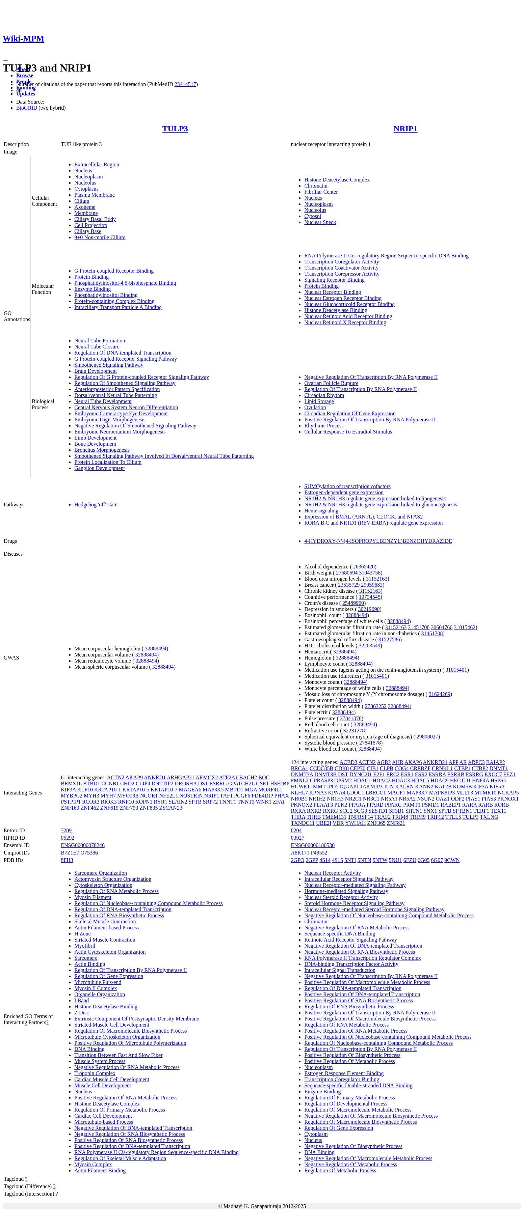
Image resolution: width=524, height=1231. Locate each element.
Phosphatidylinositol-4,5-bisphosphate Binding (125, 283)
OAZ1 (443, 799)
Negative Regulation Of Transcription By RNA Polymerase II (371, 377)
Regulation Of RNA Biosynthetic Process (119, 915)
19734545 (370, 597)
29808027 (427, 736)
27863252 (376, 706)
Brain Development (95, 371)
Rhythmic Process (323, 425)
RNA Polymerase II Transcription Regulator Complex (362, 958)
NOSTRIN (191, 796)
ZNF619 (109, 808)
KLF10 (85, 789)
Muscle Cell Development (102, 1085)
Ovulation (315, 407)
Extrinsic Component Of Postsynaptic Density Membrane (136, 1019)
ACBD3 (348, 762)
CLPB (386, 768)
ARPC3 (476, 762)
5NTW (380, 860)
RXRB (314, 811)
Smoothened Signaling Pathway (108, 365)
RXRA (298, 811)
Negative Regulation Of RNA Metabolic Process (127, 1067)
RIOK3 (109, 802)
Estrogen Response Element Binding (344, 1073)
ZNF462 (90, 808)
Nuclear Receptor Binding (332, 292)
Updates (25, 93)
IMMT (318, 786)
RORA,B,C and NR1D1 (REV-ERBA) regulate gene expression (373, 523)
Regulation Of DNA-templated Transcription (123, 353)
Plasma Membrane (94, 195)
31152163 (376, 579)
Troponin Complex (94, 1073)
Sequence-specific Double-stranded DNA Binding (358, 1085)
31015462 (464, 627)
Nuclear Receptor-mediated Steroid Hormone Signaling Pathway (374, 909)
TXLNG (489, 817)
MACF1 (396, 792)
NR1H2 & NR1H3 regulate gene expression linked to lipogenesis (375, 498)
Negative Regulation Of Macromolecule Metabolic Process (368, 1158)
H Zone (82, 933)
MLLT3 (464, 792)
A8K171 (300, 853)
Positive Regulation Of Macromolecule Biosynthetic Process (370, 1019)
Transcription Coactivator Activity (341, 268)
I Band (81, 1000)
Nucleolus (85, 183)
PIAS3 (488, 799)
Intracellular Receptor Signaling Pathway (348, 879)
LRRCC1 (376, 792)
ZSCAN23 (170, 808)
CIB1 (372, 768)
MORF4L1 (270, 789)
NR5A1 (389, 799)
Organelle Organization (99, 994)
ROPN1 (144, 802)
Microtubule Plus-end (97, 982)
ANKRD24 (435, 762)
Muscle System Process (99, 1061)
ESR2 (421, 774)
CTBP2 (480, 768)
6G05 (424, 860)
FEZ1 (509, 774)
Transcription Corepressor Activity (341, 274)
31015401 (456, 670)
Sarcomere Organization (100, 873)
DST (203, 783)
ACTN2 (116, 777)
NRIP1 (406, 128)
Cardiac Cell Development (103, 1116)
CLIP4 (143, 783)
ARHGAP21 (180, 777)
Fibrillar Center (321, 192)
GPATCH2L (241, 783)
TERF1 (481, 811)
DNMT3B (325, 774)
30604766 (441, 627)
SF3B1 (396, 811)
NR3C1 (371, 799)
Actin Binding (89, 964)
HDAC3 (401, 780)
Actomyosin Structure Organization (112, 879)
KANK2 (424, 786)
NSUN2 (426, 799)
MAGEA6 (190, 789)
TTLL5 (453, 817)
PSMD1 (431, 805)
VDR (338, 823)
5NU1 (395, 860)
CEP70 (357, 768)
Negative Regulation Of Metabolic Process (350, 1164)
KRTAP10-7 (164, 789)
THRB (314, 817)
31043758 (370, 573)
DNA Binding (89, 1049)
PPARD (375, 805)
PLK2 (340, 805)
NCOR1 (149, 796)
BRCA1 (299, 768)
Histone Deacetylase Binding (335, 310)
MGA (251, 789)
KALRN (404, 786)
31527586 (389, 639)
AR (463, 762)
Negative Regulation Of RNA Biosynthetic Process (129, 1134)
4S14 (325, 860)
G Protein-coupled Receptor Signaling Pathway (125, 359)
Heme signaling (321, 510)
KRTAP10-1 (107, 789)
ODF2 (458, 799)
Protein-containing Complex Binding (114, 301)
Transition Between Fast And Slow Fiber (118, 1055)
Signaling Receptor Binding (334, 280)
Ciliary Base (87, 231)
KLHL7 (299, 792)
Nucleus (83, 170)
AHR (397, 762)
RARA (469, 805)
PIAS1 (473, 799)
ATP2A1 (228, 777)
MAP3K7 (417, 792)
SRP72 (210, 802)
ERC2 (392, 774)
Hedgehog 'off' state (95, 504)
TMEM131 (334, 817)
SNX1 (430, 811)
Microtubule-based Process (103, 1122)
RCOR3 (91, 802)
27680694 (347, 573)
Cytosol (312, 216)
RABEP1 (451, 805)
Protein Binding (91, 277)
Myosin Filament (92, 897)
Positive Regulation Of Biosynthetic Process (352, 1055)
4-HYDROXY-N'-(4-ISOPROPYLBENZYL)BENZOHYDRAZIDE (378, 541)
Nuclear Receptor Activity (332, 873)
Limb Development (95, 438)
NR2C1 (353, 799)
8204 (296, 830)
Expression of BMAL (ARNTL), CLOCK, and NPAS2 (363, 517)
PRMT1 (412, 805)
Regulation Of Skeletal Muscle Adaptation (120, 1158)
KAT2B (443, 786)
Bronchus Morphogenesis (102, 450)
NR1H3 (335, 799)
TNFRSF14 (360, 817)
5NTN (364, 860)
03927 (297, 838)
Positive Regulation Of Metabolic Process (349, 1061)
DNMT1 (499, 768)
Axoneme (84, 207)
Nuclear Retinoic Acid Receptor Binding (348, 316)
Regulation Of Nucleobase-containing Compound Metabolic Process (148, 903)
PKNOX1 (508, 799)
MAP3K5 (213, 789)
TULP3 (175, 128)
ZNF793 (129, 808)
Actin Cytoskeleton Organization (110, 952)
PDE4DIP (262, 796)
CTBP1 (462, 768)
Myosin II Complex (95, 988)
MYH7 (108, 796)
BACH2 (248, 777)
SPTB (195, 802)
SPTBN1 (462, 811)
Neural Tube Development (103, 401)
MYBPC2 (71, 796)
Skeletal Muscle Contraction (105, 921)
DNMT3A (302, 774)
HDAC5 (420, 780)
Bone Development (95, 444)
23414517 (185, 84)
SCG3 (360, 811)
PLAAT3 (323, 805)
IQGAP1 (349, 786)
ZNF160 (70, 808)
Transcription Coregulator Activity (341, 261)
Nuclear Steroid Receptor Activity (341, 897)
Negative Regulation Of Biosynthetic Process (353, 1146)
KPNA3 (318, 792)
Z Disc (81, 1012)
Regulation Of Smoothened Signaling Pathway (125, 383)
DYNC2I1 (360, 774)
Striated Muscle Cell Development (111, 1025)
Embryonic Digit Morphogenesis (110, 419)
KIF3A (68, 789)
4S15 (337, 860)
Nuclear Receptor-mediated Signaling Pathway (354, 885)
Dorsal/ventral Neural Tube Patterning (115, 395)
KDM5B (462, 786)
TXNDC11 (303, 823)
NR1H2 (317, 799)
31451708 (418, 627)
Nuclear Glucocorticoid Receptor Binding (349, 304)
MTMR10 (485, 792)
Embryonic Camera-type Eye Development (121, 413)
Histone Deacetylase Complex (337, 180)
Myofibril (84, 946)
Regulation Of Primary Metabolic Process (119, 1110)
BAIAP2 (495, 762)
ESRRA (437, 774)
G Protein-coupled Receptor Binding (114, 271)
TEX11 (498, 811)
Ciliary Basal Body (95, 219)
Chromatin (315, 186)
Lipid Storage (319, 401)
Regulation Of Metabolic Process (340, 1170)
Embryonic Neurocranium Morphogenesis (119, 432)
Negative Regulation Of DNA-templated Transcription (133, 1128)
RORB (501, 805)
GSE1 (262, 783)
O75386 (89, 853)
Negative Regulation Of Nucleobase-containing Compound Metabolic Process (388, 915)
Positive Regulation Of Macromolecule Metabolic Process (367, 982)
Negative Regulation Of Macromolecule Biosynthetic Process (371, 1116)
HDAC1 (362, 780)
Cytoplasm (86, 189)
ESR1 (407, 774)
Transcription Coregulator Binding (341, 1079)
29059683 (372, 585)
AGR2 (384, 762)
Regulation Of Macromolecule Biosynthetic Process (130, 1031)
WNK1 (263, 802)
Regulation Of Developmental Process (345, 1104)
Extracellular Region (96, 164)
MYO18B (128, 796)
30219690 (368, 609)
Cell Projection (90, 225)
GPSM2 (343, 780)
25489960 (353, 603)
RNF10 (126, 802)
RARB (485, 805)
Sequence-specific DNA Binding (339, 933)
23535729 (349, 585)
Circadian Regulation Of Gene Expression (349, 413)
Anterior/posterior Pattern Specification (117, 389)
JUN (389, 786)
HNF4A (480, 780)
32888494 (155, 648)
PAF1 (226, 796)
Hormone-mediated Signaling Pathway (346, 891)
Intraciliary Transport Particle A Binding (118, 307)
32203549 (370, 645)
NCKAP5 (508, 792)
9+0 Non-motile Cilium (99, 237)
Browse (24, 75)
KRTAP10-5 (136, 789)
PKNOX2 (301, 805)
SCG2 (345, 811)
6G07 (437, 860)
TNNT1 (227, 802)
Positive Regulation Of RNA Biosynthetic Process (128, 1140)
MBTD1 (234, 789)
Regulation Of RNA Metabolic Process (116, 891)
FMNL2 (299, 780)
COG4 (402, 768)
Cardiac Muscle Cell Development (111, 1079)
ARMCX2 (206, 777)
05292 (67, 838)
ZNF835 (148, 808)
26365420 (364, 566)
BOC (263, 777)
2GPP (312, 860)
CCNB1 (110, 783)
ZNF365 (376, 823)
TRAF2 (382, 817)
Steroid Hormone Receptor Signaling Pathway (354, 903)
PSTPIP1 (71, 802)
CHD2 (127, 783)
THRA (298, 817)
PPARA (357, 805)
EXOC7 (493, 774)
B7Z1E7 (70, 853)
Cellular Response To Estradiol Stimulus (348, 432)
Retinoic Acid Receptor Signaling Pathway (350, 940)
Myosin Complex (93, 1164)
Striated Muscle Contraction (104, 940)
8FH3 (67, 860)
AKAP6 (413, 762)
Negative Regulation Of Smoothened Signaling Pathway (135, 425)
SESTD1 (378, 811)
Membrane (86, 213)
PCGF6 (242, 796)
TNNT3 (246, 802)
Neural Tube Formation (99, 340)
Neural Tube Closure (96, 346)
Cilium (81, 201)
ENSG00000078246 (83, 845)
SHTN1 (413, 811)
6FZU (409, 860)
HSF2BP (279, 783)
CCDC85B (321, 768)
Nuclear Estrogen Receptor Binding (343, 298)
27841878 (351, 718)
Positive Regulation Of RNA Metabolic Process (125, 1097)
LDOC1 (355, 792)
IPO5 (333, 786)
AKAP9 (134, 777)
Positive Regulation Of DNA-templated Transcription (132, 1146)
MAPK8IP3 (442, 792)
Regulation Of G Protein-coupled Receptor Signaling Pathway (141, 377)
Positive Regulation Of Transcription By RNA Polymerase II (370, 419)
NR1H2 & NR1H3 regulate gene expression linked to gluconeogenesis (380, 504)
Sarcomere (85, 958)
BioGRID (26, 108)
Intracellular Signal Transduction (339, 970)
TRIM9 (418, 817)
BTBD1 (91, 783)
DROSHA (186, 783)
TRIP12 (435, 817)
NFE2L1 (168, 796)
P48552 (319, 853)
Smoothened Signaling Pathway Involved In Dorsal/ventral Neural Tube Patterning (164, 456)
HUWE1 (300, 786)
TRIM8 (400, 817)
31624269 (439, 694)
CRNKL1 (442, 768)
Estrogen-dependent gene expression (344, 492)
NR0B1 (299, 799)
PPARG (393, 805)
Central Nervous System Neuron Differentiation (126, 407)
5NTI (350, 860)
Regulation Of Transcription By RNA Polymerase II (360, 389)
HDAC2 (381, 780)
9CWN (452, 860)
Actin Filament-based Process (106, 927)
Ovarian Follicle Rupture (331, 383)
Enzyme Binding (92, 289)
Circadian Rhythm (324, 395)
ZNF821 (396, 823)
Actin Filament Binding (100, 1170)
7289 (66, 830)
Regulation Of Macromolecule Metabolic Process (357, 1110)
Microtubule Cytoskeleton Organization (117, 1037)
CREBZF (420, 768)
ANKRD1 (155, 777)
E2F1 (379, 774)
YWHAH (355, 823)
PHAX (281, 796)
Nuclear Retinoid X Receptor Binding (345, 322)
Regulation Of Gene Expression (108, 976)
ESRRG (218, 783)
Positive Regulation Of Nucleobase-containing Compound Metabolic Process (387, 1037)
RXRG (330, 811)
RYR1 (160, 802)
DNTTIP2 (163, 783)
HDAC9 (439, 780)
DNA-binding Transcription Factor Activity (351, 964)
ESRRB (456, 774)
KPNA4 (337, 792)
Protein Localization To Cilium (107, 462)
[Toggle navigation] (5, 60)
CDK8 (342, 768)
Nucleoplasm (88, 176)
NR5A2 (407, 799)
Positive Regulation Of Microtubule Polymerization (130, 1043)
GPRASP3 (321, 780)
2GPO (297, 860)
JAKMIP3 (371, 786)
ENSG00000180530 (313, 845)
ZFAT (279, 802)
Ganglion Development (99, 468)
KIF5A (497, 786)
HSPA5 (498, 780)
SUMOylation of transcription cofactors (347, 486)
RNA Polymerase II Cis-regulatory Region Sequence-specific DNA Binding (386, 255)
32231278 (354, 730)
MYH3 (91, 796)
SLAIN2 (177, 802)
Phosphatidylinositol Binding (105, 295)
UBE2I (323, 823)
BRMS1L (71, 783)
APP (454, 762)
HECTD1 (460, 780)
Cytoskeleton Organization (103, 885)
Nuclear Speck (320, 222)
